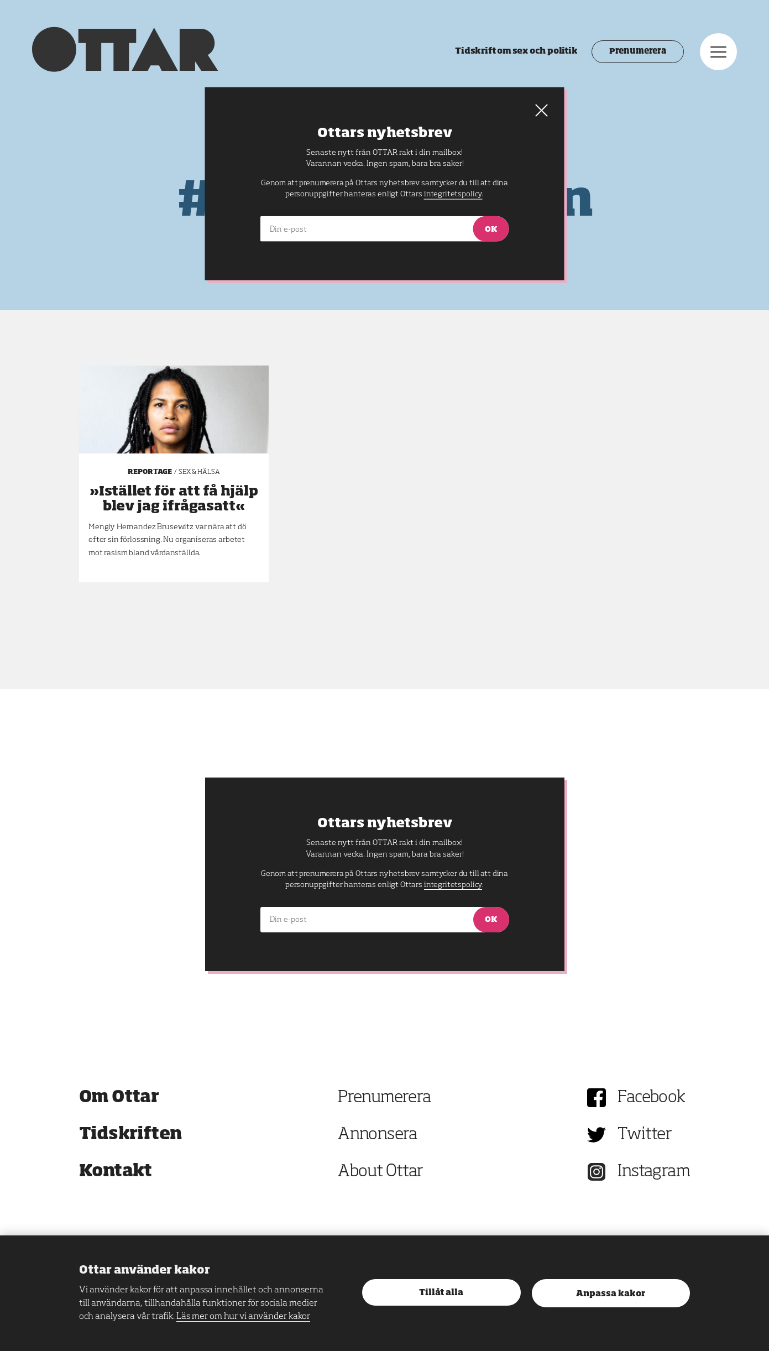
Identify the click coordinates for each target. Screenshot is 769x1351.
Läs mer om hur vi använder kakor (243, 1316)
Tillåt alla (441, 1293)
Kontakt (115, 1172)
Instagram (654, 1172)
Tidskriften (130, 1134)
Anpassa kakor (610, 1294)
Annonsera (377, 1134)
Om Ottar (119, 1097)
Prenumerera (636, 52)
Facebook (651, 1097)
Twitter (645, 1134)
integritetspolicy (453, 885)
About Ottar (380, 1172)
